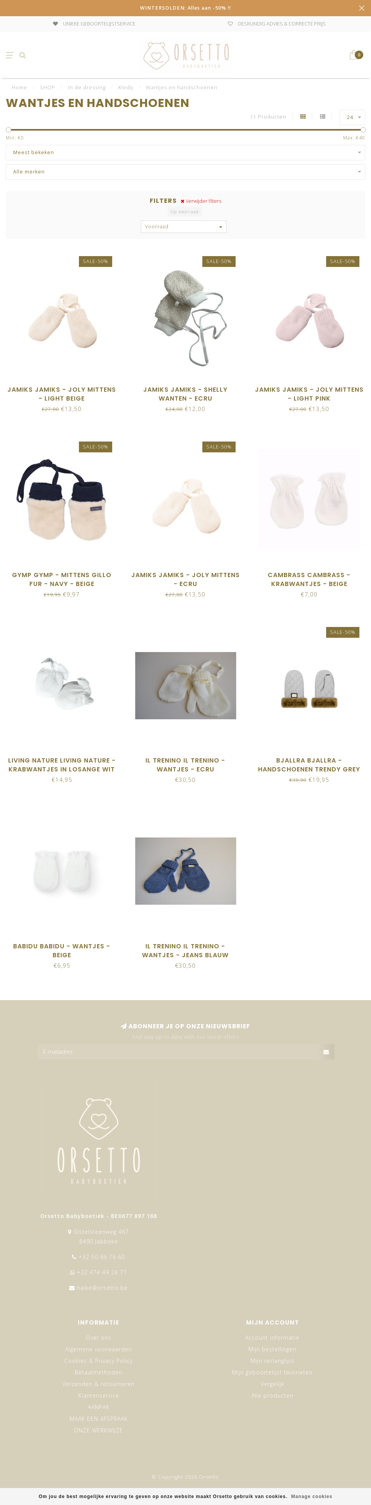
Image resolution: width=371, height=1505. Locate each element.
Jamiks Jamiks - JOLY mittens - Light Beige (61, 394)
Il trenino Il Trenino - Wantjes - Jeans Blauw (185, 951)
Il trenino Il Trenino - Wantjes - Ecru (185, 765)
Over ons (98, 1337)
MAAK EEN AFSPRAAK (99, 1418)
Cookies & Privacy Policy (98, 1360)
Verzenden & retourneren (98, 1384)
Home (19, 87)
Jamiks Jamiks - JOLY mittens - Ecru (185, 579)
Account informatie (272, 1337)
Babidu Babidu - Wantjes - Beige (61, 951)
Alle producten (272, 1395)
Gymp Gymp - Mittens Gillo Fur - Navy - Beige (61, 579)
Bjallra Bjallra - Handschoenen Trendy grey (309, 765)
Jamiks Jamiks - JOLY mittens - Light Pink (309, 394)
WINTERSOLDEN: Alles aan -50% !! (185, 8)
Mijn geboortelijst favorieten (272, 1372)
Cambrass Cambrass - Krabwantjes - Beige (309, 579)
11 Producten (268, 117)
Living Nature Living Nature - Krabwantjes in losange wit (62, 765)
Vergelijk (272, 1384)
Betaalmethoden (98, 1372)
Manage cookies (311, 1496)
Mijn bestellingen (272, 1349)
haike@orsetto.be (102, 1287)
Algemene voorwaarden (98, 1349)
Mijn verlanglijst (272, 1360)
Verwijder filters (201, 201)
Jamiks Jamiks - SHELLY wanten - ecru (185, 394)
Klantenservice (98, 1395)
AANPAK (98, 1407)
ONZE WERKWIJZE (98, 1430)
